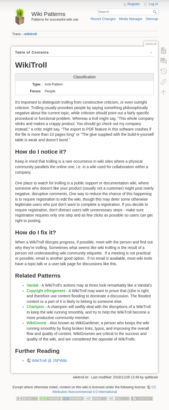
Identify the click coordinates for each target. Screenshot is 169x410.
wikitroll (30, 34)
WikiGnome (36, 323)
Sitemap (152, 19)
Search (155, 12)
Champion (35, 306)
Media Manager (130, 19)
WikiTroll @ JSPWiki (49, 360)
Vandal (32, 285)
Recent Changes (103, 19)
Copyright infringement (46, 291)
